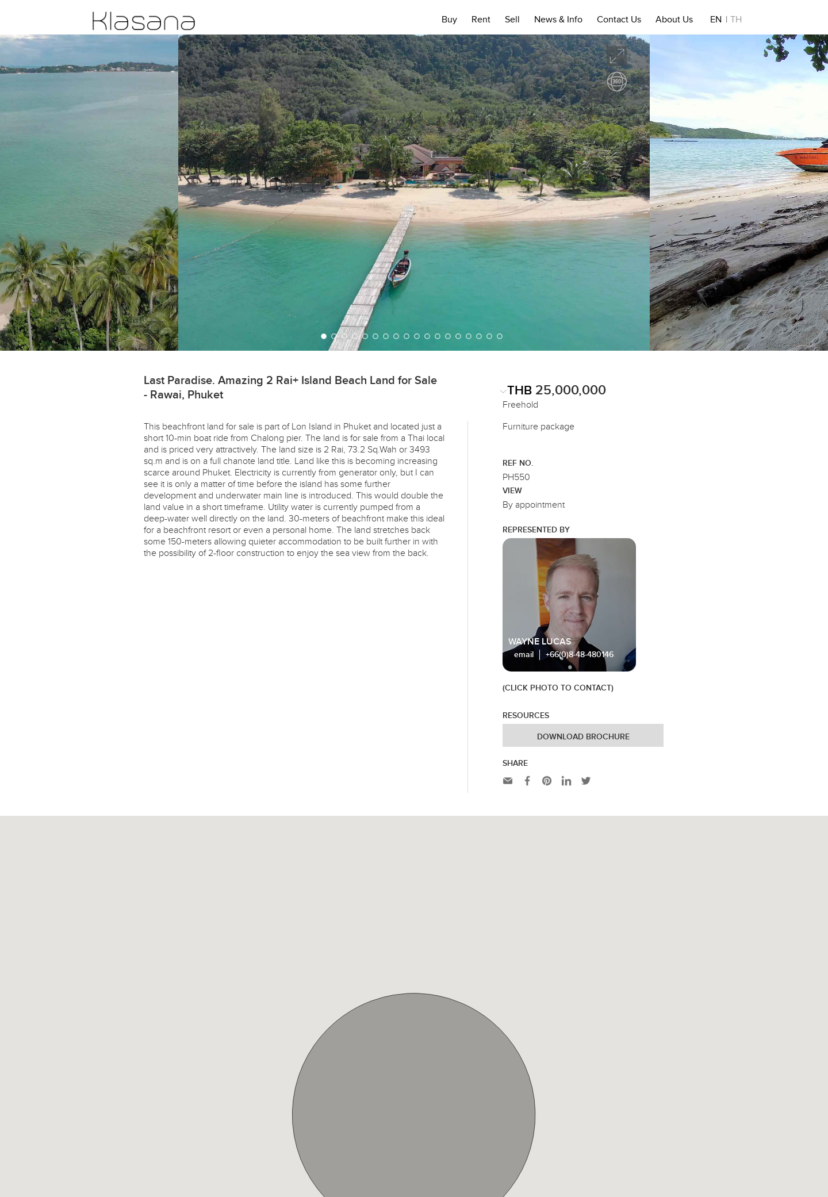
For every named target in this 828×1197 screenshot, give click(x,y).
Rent (480, 21)
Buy (449, 21)
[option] (414, 192)
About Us (674, 21)
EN (716, 21)
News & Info (558, 21)
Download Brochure (583, 737)
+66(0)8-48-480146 (580, 655)
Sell (512, 21)
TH (736, 21)
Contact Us (619, 21)
